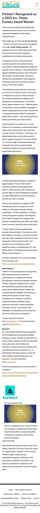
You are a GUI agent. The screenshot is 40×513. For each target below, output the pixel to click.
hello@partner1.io (14, 324)
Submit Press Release (11, 494)
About (11, 490)
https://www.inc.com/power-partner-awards (18, 264)
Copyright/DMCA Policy (10, 498)
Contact (36, 498)
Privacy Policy (26, 498)
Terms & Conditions (29, 494)
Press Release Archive (23, 490)
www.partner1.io (12, 321)
